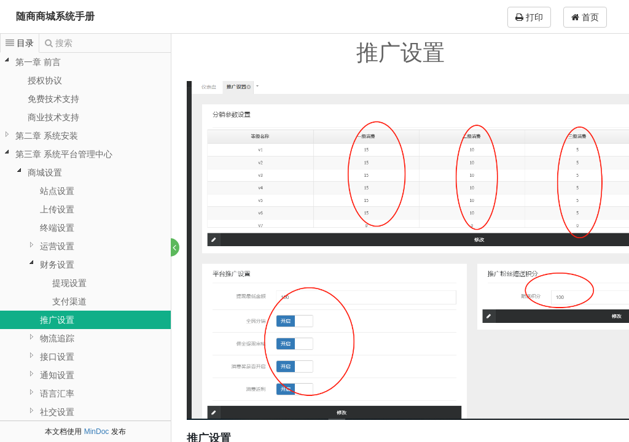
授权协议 (45, 80)
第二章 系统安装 (46, 136)
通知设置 (57, 375)
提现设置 (69, 283)
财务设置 (57, 264)
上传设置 (57, 209)
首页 (585, 17)
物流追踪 (57, 338)
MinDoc (96, 431)
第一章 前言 (38, 62)
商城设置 (45, 172)
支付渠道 (69, 301)
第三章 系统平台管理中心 (63, 154)
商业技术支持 (53, 117)
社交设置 (57, 412)
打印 (529, 17)
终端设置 (57, 228)
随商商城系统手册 (55, 16)
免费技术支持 (53, 99)
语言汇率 (57, 393)
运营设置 (57, 246)
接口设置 (57, 357)
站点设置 (57, 191)
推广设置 (57, 320)
